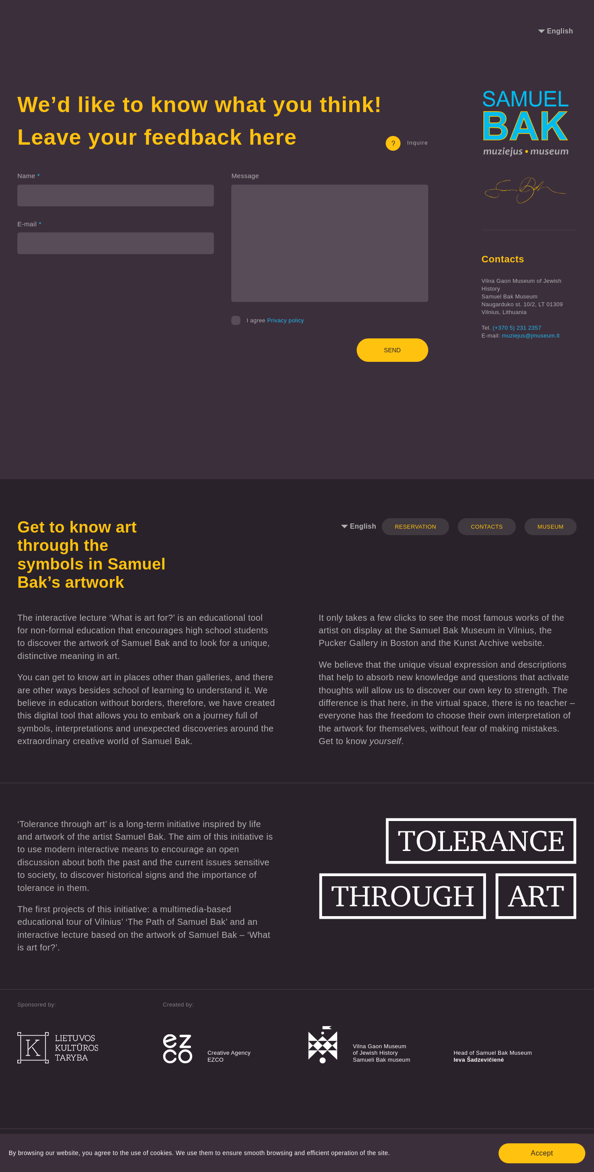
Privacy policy (285, 320)
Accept (542, 1153)
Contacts (487, 526)
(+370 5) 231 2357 (516, 327)
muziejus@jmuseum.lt (531, 335)
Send (392, 350)
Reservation (415, 526)
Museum (551, 526)
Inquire (407, 142)
